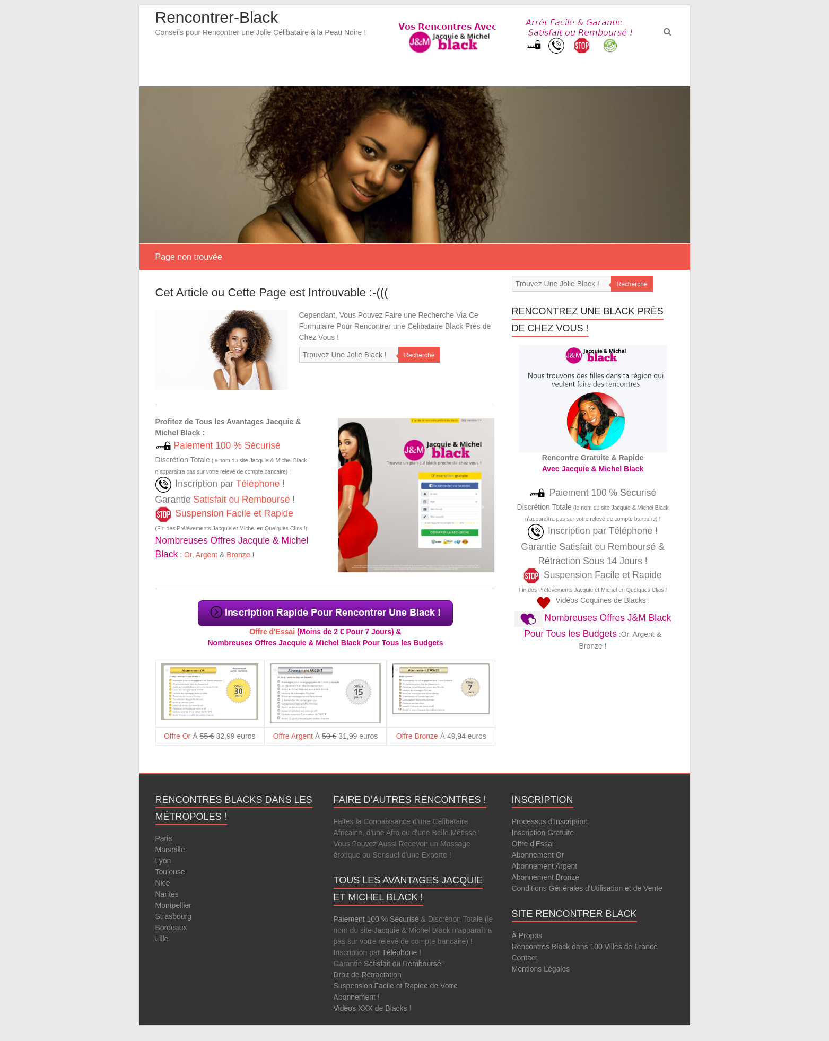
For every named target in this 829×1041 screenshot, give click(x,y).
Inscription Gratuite (543, 832)
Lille (162, 938)
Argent (206, 554)
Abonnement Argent (545, 866)
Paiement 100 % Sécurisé (226, 445)
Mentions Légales (541, 969)
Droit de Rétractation (368, 974)
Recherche (419, 355)
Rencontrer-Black (216, 17)
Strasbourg (173, 916)
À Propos (527, 935)
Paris (163, 838)
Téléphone (258, 483)
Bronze (238, 554)
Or (188, 554)
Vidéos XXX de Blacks (370, 1008)
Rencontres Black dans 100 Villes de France (585, 946)
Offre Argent (293, 736)
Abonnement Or (538, 855)
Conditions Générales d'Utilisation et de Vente (587, 888)
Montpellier (173, 905)
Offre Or (177, 736)
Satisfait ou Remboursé (241, 499)
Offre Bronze (417, 736)
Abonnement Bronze (546, 877)
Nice (162, 883)
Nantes (167, 894)
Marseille (170, 849)
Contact (524, 957)
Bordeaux (171, 927)
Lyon (163, 860)
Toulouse (170, 872)
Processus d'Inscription (550, 821)
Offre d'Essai (272, 631)
